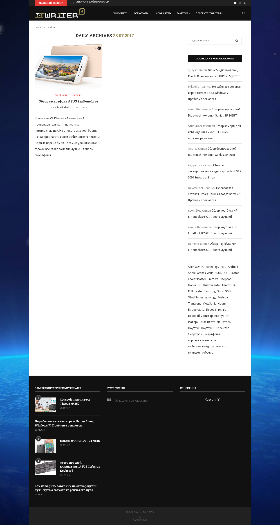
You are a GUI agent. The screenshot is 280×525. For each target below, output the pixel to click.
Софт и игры (163, 13)
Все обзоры (141, 13)
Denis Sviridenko (62, 107)
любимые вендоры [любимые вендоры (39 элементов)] (201, 346)
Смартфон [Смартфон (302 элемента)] (195, 334)
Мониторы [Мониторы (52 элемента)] (224, 322)
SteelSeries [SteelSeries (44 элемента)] (195, 297)
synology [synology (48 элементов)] (210, 297)
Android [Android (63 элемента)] (233, 267)
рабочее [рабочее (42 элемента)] (207, 352)
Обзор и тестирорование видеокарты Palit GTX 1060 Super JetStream (214, 171)
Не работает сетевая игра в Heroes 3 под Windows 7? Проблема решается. (214, 93)
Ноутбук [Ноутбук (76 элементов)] (194, 328)
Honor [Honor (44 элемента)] (192, 285)
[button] (70, 3)
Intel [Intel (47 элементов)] (217, 285)
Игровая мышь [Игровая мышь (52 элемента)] (216, 310)
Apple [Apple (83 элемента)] (192, 273)
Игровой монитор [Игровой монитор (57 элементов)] (200, 316)
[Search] (243, 13)
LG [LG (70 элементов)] (234, 285)
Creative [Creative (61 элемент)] (212, 279)
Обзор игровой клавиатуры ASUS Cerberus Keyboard (80, 466)
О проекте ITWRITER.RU (209, 13)
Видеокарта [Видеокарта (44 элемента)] (196, 310)
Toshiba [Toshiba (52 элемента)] (223, 297)
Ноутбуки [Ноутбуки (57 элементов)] (207, 328)
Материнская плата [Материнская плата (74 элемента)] (201, 322)
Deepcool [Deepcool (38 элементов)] (226, 279)
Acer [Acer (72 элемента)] (191, 267)
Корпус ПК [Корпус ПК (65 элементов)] (221, 316)
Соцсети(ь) (212, 399)
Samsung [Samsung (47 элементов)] (210, 291)
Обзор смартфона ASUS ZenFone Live (68, 101)
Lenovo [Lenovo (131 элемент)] (226, 285)
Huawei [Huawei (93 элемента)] (208, 285)
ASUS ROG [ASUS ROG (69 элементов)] (221, 273)
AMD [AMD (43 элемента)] (224, 267)
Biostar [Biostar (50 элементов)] (234, 273)
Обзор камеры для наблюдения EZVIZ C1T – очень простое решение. (214, 132)
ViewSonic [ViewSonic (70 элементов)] (209, 303)
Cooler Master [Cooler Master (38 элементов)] (197, 279)
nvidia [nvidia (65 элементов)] (198, 291)
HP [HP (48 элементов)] (199, 285)
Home (38, 27)
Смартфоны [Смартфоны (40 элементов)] (212, 334)
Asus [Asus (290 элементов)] (210, 273)
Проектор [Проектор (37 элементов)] (222, 328)
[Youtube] (235, 3)
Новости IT (120, 13)
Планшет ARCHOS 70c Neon (80, 441)
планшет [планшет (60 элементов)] (194, 352)
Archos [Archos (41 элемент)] (201, 273)
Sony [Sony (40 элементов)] (220, 291)
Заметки (182, 13)
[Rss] (244, 3)
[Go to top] (140, 520)
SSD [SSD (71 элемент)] (228, 291)
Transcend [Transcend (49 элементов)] (194, 303)
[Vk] (240, 3)
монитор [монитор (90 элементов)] (222, 346)
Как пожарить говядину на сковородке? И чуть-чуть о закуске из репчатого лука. (66, 488)
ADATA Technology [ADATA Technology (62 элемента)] (207, 267)
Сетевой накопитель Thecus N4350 (75, 401)
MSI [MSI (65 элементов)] (190, 291)
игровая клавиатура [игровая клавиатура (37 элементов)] (202, 340)
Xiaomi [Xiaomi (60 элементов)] (222, 303)
